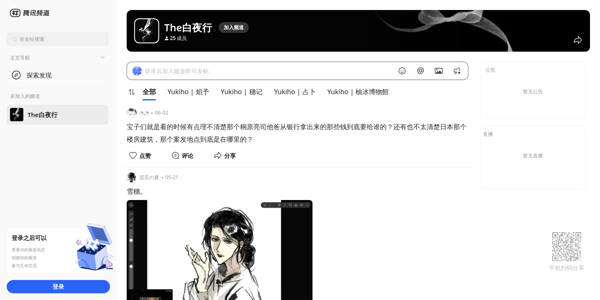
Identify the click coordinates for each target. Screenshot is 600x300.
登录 (58, 286)
